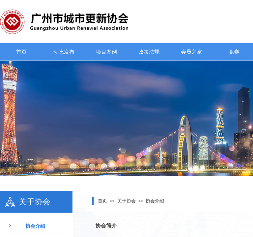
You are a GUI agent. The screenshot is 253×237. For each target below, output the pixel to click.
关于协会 (126, 200)
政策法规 (148, 52)
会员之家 (191, 52)
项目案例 (106, 52)
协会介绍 (155, 200)
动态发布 (63, 52)
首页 (21, 52)
